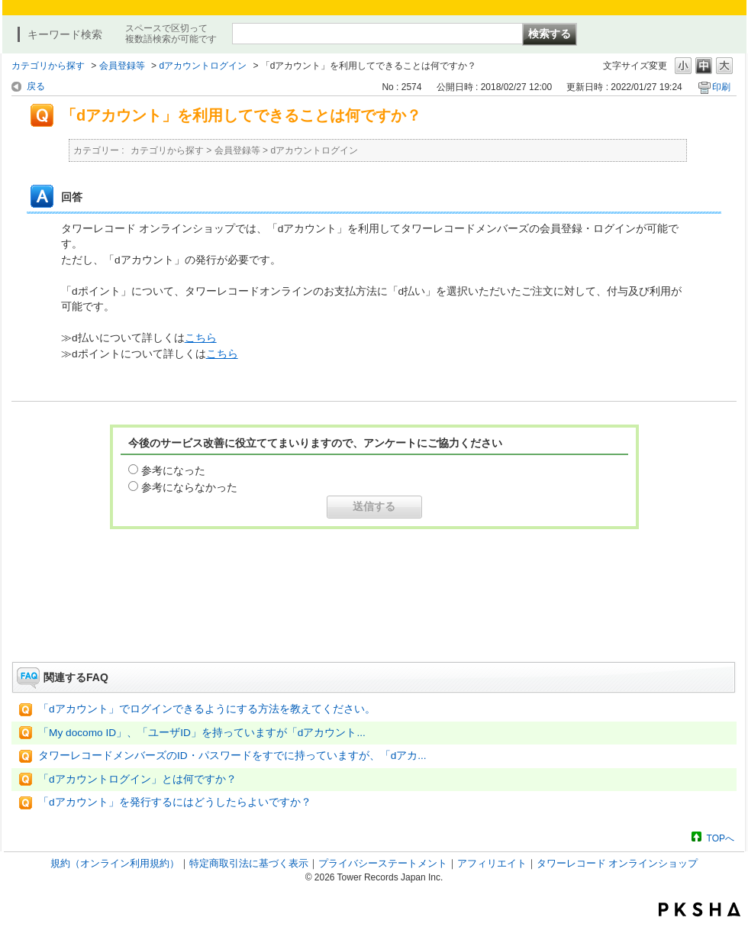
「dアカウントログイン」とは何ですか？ (137, 779)
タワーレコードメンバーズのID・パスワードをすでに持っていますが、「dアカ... (232, 755)
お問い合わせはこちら (374, 619)
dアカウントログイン (203, 65)
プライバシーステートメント (382, 863)
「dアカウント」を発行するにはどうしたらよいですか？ (174, 802)
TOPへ (720, 838)
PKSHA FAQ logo (699, 909)
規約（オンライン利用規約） (114, 863)
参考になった (173, 470)
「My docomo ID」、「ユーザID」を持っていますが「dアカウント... (202, 732)
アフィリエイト (492, 863)
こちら (201, 338)
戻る (36, 86)
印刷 (721, 87)
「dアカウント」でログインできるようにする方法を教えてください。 (207, 709)
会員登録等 (122, 65)
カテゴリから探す (48, 65)
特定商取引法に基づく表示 (248, 863)
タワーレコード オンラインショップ (617, 863)
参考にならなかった (189, 487)
